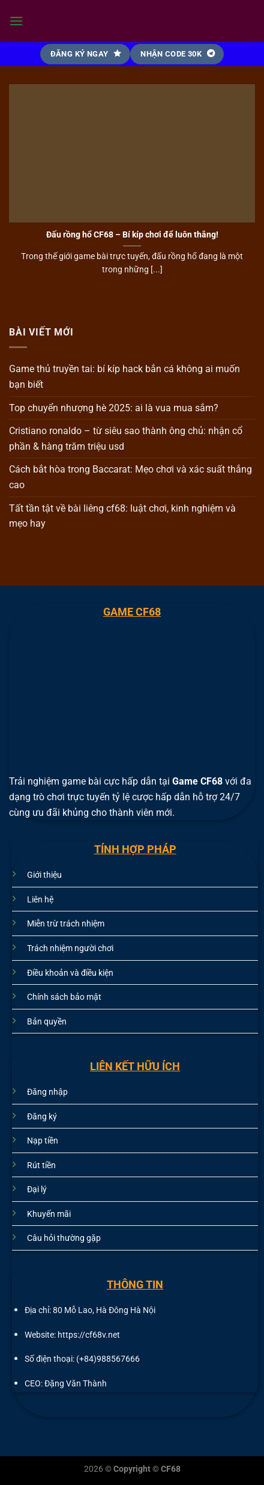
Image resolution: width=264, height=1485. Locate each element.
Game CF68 (198, 781)
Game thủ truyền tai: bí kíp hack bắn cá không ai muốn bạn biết (124, 376)
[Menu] (16, 20)
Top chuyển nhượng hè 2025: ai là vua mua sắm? (113, 408)
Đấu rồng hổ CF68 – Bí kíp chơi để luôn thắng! (132, 234)
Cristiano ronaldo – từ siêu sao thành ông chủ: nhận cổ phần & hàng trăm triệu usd (125, 438)
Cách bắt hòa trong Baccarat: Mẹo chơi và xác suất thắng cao (130, 477)
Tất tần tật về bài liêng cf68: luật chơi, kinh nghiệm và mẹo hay (122, 516)
